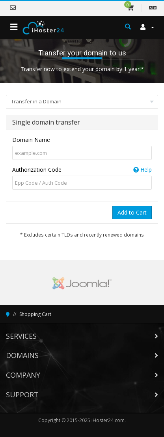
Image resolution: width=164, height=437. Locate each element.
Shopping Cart (35, 314)
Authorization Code (82, 170)
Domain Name (31, 139)
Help (142, 169)
